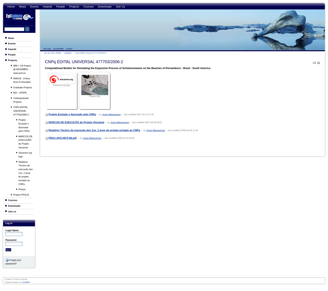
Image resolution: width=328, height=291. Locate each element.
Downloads (104, 6)
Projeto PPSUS (21, 195)
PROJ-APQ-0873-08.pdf (63, 138)
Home (11, 6)
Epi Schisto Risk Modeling (19, 17)
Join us (120, 6)
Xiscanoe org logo (25, 154)
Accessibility (58, 49)
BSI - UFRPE (20, 92)
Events (34, 6)
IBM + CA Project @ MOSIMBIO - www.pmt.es (22, 69)
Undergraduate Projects (21, 100)
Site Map (47, 49)
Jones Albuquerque (111, 114)
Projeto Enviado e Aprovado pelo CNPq (23, 125)
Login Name (12, 230)
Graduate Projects (22, 87)
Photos (22, 189)
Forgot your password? (13, 262)
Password (10, 240)
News (22, 6)
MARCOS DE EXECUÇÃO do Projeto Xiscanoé (25, 142)
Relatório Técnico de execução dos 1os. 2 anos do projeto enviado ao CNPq (25, 173)
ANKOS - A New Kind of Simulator (22, 80)
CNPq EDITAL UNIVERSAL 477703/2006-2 (21, 111)
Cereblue (26, 282)
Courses (88, 6)
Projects (74, 6)
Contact (69, 49)
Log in (8, 223)
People (60, 6)
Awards (47, 6)
